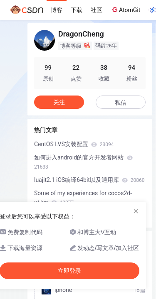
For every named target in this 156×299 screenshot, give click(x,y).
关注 (59, 102)
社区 (96, 10)
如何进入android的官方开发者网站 (83, 162)
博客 (56, 10)
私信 (120, 102)
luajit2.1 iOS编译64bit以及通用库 (89, 179)
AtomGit (125, 9)
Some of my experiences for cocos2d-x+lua (83, 198)
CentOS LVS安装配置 (74, 144)
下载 (76, 10)
